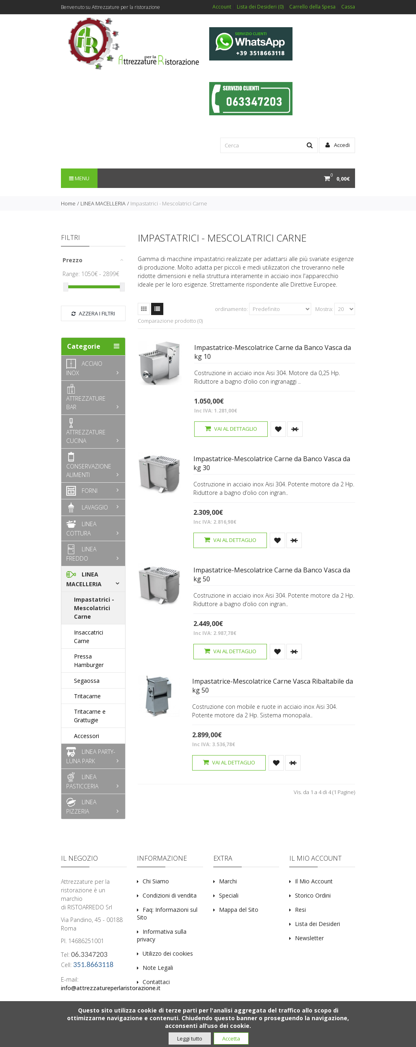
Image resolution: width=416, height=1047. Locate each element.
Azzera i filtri (93, 313)
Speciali (228, 895)
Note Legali (158, 967)
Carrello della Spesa (312, 6)
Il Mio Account (314, 881)
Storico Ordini (313, 895)
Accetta (231, 1038)
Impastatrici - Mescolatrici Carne (168, 203)
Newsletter (309, 938)
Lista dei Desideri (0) (260, 6)
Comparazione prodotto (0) (170, 320)
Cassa (348, 6)
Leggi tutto (189, 1038)
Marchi (228, 881)
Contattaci (156, 982)
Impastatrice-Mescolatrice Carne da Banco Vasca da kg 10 (272, 352)
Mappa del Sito (238, 909)
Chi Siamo (156, 881)
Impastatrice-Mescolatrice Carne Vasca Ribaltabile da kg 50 (272, 686)
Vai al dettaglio (231, 428)
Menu (79, 178)
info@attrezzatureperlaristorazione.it (110, 988)
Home (68, 203)
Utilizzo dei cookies (168, 953)
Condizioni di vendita (170, 895)
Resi (300, 909)
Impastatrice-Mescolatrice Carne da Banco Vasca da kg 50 (271, 574)
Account (221, 6)
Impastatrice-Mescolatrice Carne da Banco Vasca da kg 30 (271, 463)
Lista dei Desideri (317, 924)
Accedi (337, 145)
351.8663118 (93, 964)
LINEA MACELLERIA (103, 203)
